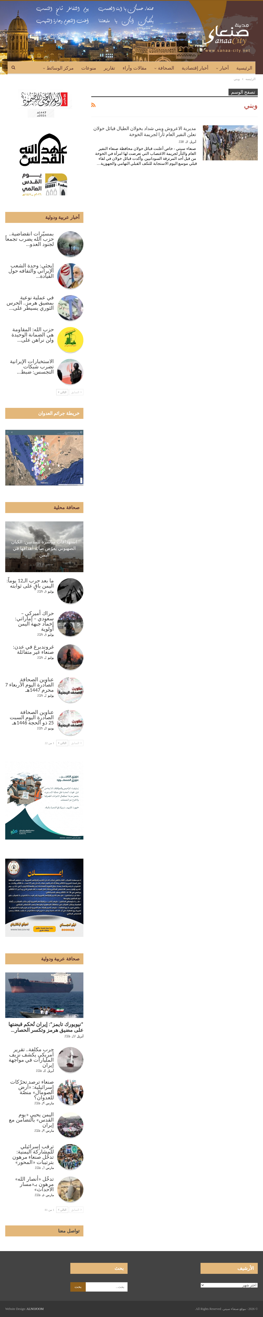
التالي (62, 392)
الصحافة (166, 68)
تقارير (109, 68)
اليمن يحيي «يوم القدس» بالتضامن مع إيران (31, 1119)
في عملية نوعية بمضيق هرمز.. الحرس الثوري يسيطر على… (30, 302)
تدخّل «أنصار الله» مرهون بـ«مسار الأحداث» (34, 1184)
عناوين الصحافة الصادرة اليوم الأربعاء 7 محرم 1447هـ (29, 684)
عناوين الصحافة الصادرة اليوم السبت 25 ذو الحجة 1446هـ (32, 717)
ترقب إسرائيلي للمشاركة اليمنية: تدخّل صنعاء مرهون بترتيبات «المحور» (33, 1154)
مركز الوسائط (60, 68)
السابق (76, 392)
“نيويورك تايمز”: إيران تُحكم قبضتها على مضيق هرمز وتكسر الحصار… (45, 1027)
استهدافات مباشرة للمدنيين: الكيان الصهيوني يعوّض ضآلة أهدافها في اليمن (44, 548)
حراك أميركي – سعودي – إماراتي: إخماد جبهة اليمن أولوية (34, 621)
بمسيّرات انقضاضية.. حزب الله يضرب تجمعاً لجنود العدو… (29, 238)
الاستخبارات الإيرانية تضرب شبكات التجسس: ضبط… (32, 366)
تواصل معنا (68, 1231)
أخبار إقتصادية (195, 68)
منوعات (88, 68)
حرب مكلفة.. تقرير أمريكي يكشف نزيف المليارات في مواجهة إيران (31, 1057)
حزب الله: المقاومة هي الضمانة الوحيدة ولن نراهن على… (33, 334)
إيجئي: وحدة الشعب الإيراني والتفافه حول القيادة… (31, 270)
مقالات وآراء (135, 68)
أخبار (224, 68)
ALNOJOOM (35, 1309)
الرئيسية (244, 68)
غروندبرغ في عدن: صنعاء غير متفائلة (33, 649)
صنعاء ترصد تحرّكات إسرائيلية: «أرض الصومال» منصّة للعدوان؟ (32, 1090)
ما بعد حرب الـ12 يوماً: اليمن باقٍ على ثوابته (30, 583)
